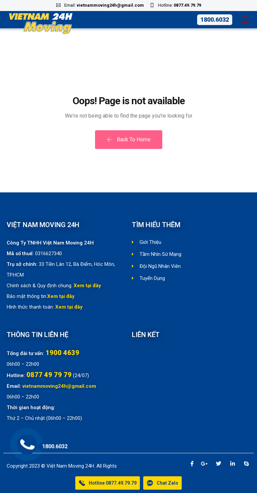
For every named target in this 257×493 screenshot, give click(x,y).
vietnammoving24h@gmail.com (110, 5)
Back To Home (129, 139)
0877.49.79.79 (187, 5)
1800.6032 (214, 19)
